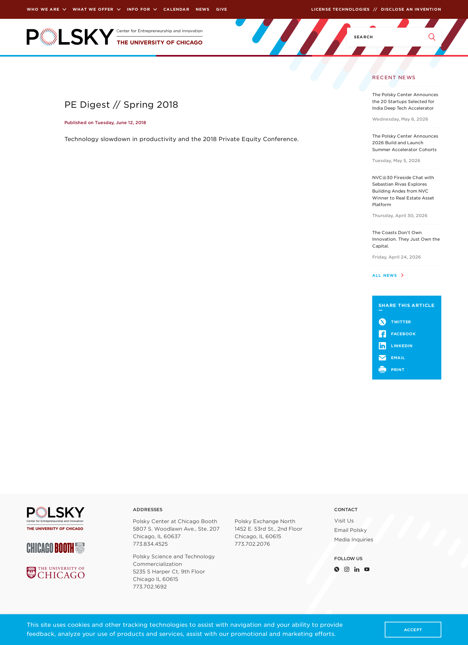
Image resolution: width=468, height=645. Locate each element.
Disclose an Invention (411, 9)
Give (221, 9)
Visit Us (344, 521)
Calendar (176, 9)
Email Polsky (350, 530)
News (203, 9)
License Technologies (340, 9)
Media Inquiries (353, 540)
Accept (413, 629)
